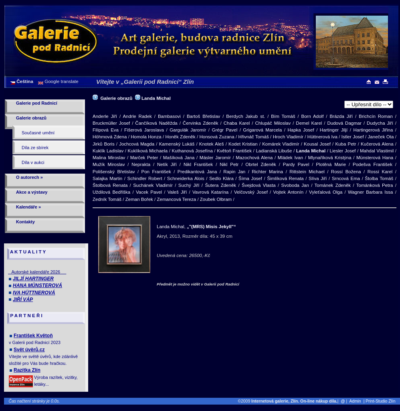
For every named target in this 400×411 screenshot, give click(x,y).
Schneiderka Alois (185, 178)
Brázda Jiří (341, 116)
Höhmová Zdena (110, 136)
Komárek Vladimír (280, 144)
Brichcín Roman (376, 116)
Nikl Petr (229, 164)
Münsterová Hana (374, 157)
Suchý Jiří (189, 185)
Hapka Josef (300, 130)
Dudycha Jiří (380, 123)
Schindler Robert (144, 178)
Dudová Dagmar (344, 123)
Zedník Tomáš (107, 199)
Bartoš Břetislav (203, 116)
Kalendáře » (28, 206)
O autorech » (29, 177)
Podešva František (372, 164)
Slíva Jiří (318, 178)
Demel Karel (309, 123)
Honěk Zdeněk (180, 136)
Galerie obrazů (31, 117)
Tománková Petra (374, 185)
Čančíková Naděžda (156, 123)
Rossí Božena (346, 171)
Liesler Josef (343, 150)
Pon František (156, 171)
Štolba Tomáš (379, 178)
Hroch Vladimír (288, 136)
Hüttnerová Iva (322, 136)
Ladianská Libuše (274, 150)
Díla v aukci (33, 162)
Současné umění (38, 132)
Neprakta (140, 164)
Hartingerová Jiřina (373, 130)
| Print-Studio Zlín (381, 401)
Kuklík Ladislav (108, 150)
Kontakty (25, 221)
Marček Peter (144, 157)
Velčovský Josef (251, 192)
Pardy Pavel (296, 164)
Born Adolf (312, 116)
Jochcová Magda (136, 144)
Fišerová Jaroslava (144, 130)
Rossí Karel (380, 171)
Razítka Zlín (27, 370)
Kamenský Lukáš (177, 144)
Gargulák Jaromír (188, 130)
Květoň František (234, 150)
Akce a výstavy (31, 192)
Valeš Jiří (177, 192)
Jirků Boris (104, 144)
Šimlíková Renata (285, 178)
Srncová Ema (346, 178)
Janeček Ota (381, 136)
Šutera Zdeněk (220, 185)
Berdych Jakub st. (245, 116)
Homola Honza (146, 136)
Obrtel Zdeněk (260, 164)
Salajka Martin (107, 178)
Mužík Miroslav (109, 164)
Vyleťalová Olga (325, 192)
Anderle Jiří (105, 116)
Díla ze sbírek (35, 147)
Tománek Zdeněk (333, 185)
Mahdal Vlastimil (377, 150)
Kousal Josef (317, 144)
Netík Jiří (167, 164)
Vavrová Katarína (210, 192)
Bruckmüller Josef (111, 123)
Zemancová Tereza (176, 199)
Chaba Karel (237, 123)
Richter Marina (267, 171)
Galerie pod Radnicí (36, 103)
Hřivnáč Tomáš (253, 136)
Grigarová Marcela (262, 130)
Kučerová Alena (377, 144)
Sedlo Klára (221, 178)
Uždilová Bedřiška (111, 192)
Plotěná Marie (331, 164)
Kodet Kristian (243, 144)
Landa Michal (156, 98)
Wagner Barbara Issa (370, 192)
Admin (355, 401)
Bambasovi (169, 116)
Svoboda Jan (295, 185)
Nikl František (198, 164)
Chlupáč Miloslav (273, 123)
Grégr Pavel (224, 130)
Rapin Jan (234, 171)
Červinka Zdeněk (200, 123)
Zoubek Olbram (216, 199)
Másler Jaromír (215, 157)
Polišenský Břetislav (114, 171)
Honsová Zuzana (216, 136)
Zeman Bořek (139, 199)
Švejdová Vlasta (259, 185)
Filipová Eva (106, 130)
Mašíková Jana (179, 157)
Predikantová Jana (197, 171)
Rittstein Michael (307, 171)
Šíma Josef (250, 178)
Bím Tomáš (283, 116)
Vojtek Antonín (288, 192)
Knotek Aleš (211, 144)
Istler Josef (352, 136)
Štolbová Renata (110, 185)
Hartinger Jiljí (333, 130)
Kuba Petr (345, 144)
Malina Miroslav (109, 157)
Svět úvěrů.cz (29, 349)
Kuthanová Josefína (192, 150)
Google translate (61, 81)
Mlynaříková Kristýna (329, 157)
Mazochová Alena (254, 157)
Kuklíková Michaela (148, 150)
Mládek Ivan (290, 157)
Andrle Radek (137, 116)
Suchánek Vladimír (153, 185)
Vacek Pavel (149, 192)
